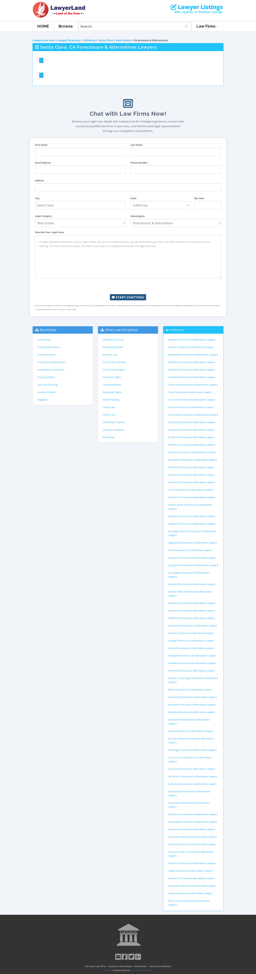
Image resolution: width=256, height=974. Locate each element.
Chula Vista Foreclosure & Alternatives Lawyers (193, 384)
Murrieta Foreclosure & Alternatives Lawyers (191, 603)
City (37, 198)
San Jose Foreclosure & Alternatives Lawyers (191, 768)
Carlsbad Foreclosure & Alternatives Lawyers (192, 377)
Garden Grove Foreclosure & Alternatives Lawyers (190, 506)
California (89, 40)
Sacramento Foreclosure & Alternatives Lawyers (189, 721)
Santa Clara (105, 40)
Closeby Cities (176, 329)
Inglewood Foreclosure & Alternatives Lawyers (192, 542)
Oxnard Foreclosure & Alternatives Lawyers (191, 648)
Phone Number (139, 162)
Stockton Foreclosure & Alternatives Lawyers (191, 829)
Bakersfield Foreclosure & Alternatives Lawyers (193, 354)
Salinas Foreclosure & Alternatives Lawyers (191, 731)
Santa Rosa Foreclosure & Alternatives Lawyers (193, 814)
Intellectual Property (113, 422)
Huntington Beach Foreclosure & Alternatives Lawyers (192, 533)
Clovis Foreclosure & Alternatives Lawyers (190, 392)
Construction (44, 339)
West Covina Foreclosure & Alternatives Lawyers (189, 902)
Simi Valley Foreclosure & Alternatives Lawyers (192, 821)
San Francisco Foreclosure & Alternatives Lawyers (189, 759)
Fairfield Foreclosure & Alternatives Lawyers (191, 467)
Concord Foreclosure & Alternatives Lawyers (191, 399)
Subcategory (137, 216)
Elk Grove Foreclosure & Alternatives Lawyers (192, 452)
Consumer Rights (112, 377)
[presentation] (128, 286)
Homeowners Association (51, 369)
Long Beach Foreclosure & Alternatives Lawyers (193, 565)
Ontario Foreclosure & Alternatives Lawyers (191, 633)
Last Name (136, 144)
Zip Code (199, 198)
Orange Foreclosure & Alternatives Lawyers (191, 640)
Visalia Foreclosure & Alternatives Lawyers (190, 893)
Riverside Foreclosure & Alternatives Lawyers (192, 704)
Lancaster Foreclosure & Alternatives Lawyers (192, 557)
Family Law (109, 407)
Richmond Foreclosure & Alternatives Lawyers (192, 697)
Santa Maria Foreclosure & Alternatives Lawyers (188, 804)
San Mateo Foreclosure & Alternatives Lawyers (192, 776)
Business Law (110, 354)
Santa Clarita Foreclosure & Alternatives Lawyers (189, 793)
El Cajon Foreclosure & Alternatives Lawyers (191, 437)
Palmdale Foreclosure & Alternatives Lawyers (192, 655)
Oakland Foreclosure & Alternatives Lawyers (191, 618)
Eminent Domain (46, 354)
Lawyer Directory (68, 40)
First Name (41, 144)
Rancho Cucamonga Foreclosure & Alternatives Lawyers (193, 680)
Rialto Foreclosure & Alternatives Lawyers (190, 689)
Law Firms (207, 26)
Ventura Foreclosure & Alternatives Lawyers (191, 878)
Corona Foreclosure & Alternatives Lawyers (191, 407)
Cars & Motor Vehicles (114, 362)
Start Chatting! (128, 297)
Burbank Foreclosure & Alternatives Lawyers (191, 369)
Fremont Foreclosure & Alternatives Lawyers (191, 482)
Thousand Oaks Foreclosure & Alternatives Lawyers (190, 853)
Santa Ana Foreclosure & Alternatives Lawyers (192, 783)
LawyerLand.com (43, 40)
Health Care (109, 414)
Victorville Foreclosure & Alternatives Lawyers (192, 885)
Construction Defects (49, 347)
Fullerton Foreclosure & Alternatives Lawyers (192, 497)
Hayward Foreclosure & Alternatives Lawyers (192, 523)
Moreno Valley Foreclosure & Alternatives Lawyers (190, 593)
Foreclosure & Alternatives (52, 362)
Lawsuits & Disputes (113, 429)
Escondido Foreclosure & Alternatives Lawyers (192, 459)
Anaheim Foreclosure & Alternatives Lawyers (192, 339)
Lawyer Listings (197, 7)
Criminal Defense (112, 384)
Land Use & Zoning (48, 384)
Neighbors (43, 399)
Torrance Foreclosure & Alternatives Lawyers (192, 863)
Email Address (43, 162)
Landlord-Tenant (46, 392)
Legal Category (43, 216)
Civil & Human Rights (114, 369)
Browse (65, 26)
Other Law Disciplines (121, 330)
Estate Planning (111, 399)
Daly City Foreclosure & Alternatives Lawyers (191, 422)
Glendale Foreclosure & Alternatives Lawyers (192, 516)
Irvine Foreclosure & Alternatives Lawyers (190, 550)
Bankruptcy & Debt (113, 347)
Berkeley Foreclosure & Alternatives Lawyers (191, 362)
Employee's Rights (112, 392)
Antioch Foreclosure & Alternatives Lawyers (191, 347)
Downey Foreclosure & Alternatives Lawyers (191, 429)
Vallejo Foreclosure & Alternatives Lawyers (190, 870)
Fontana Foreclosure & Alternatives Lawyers (191, 474)
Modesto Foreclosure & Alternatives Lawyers (192, 584)
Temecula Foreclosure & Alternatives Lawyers (192, 844)
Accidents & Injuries (113, 339)
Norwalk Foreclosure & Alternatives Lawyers (191, 610)
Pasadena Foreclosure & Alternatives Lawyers (192, 663)
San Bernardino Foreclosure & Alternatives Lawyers (190, 740)
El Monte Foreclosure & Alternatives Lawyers (191, 444)
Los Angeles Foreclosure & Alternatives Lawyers (188, 574)
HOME (43, 26)
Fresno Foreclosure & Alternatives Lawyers (190, 489)
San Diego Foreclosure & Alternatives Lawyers (192, 750)
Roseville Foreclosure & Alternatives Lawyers (191, 712)
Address (39, 180)
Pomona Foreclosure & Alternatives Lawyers (191, 670)
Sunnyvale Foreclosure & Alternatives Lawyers (192, 836)
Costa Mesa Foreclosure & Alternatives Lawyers (193, 414)
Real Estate (123, 40)
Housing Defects (46, 377)
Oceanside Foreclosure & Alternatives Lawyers (192, 625)
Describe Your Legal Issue (49, 232)
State (133, 198)
